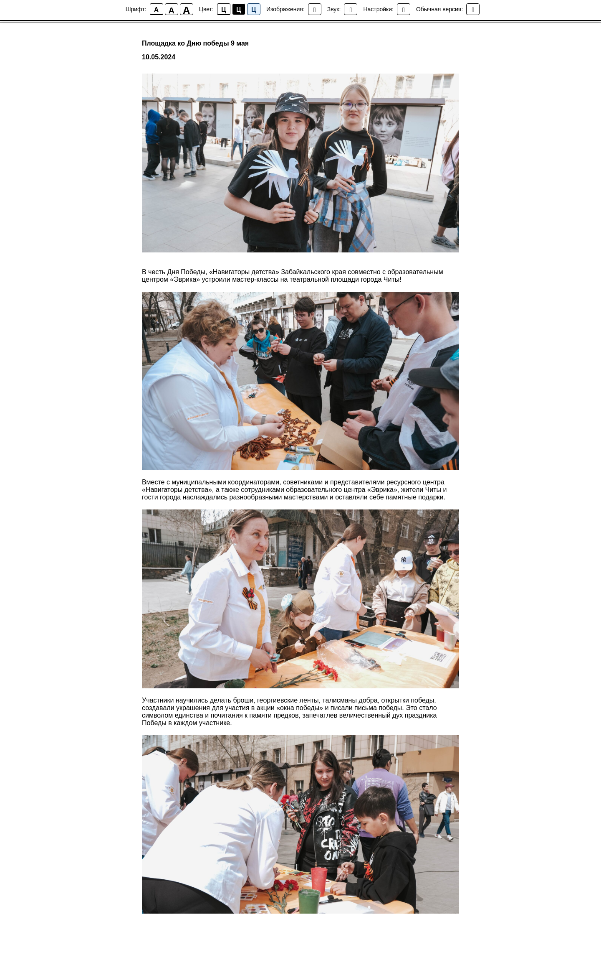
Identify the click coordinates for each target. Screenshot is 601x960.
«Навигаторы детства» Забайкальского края (277, 271)
